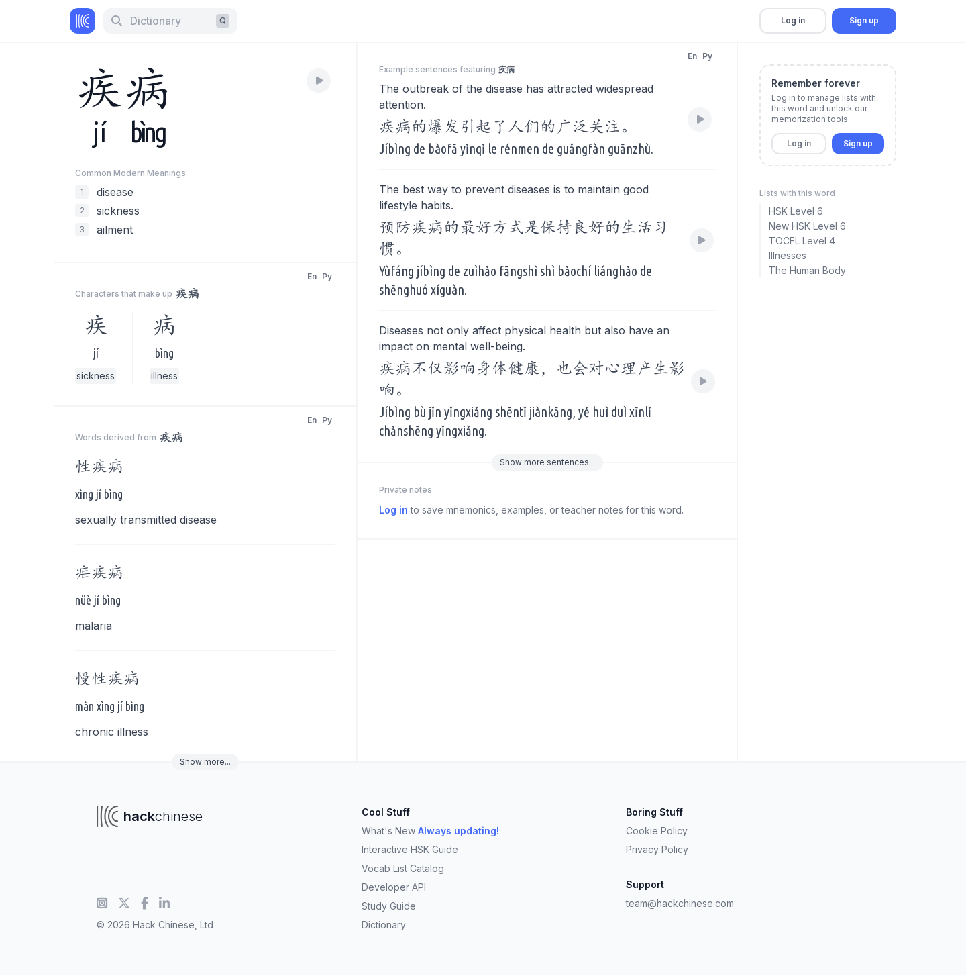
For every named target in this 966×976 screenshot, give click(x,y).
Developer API (394, 887)
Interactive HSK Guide (410, 849)
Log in (793, 20)
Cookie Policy (657, 830)
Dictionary (384, 924)
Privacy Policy (657, 849)
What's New (430, 830)
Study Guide (389, 906)
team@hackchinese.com (680, 903)
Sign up (864, 20)
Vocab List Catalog (403, 868)
